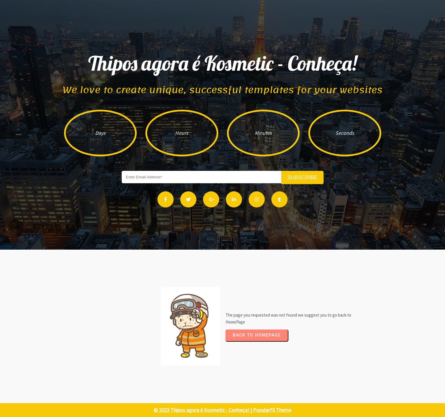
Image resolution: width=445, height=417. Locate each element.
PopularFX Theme (272, 410)
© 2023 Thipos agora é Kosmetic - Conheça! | (203, 410)
